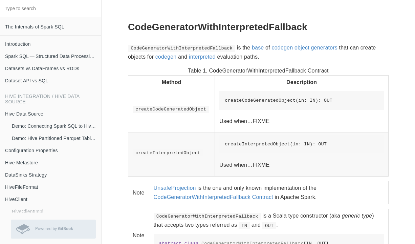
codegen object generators (304, 47)
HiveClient (16, 199)
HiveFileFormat (21, 187)
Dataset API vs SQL (26, 80)
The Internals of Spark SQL (34, 26)
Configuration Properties (31, 150)
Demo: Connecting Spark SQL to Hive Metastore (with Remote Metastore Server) (56, 126)
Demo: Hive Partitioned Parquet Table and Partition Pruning (56, 138)
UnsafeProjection (175, 188)
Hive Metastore (21, 162)
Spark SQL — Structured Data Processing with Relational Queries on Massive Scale (53, 56)
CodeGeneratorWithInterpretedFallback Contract (213, 197)
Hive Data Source (24, 114)
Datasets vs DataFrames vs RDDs (42, 68)
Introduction (18, 44)
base (258, 47)
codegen (166, 57)
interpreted (202, 57)
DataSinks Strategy (26, 175)
